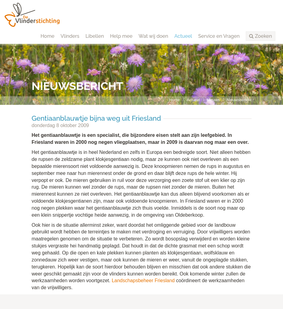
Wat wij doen (153, 36)
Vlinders (69, 36)
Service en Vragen (219, 36)
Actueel (183, 36)
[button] (260, 36)
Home (48, 36)
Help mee (121, 36)
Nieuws (213, 100)
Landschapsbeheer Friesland (143, 280)
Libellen (94, 36)
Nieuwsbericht (239, 100)
